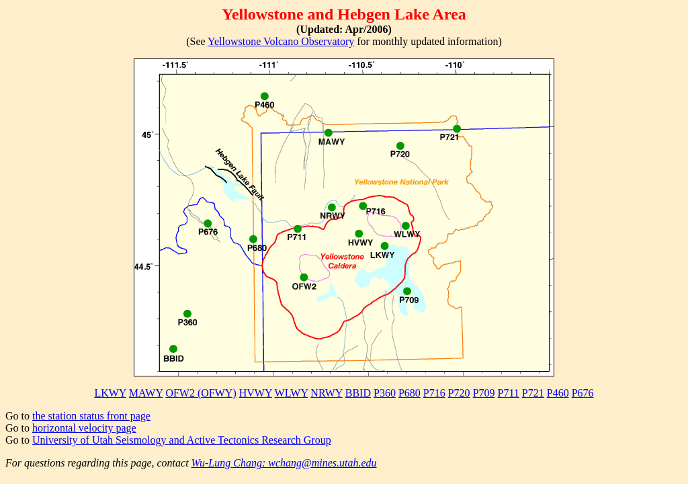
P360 (385, 393)
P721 (533, 393)
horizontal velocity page (84, 428)
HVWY (255, 393)
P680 (409, 393)
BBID (358, 393)
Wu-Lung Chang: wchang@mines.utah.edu (284, 463)
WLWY (291, 393)
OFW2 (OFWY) (200, 393)
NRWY (326, 393)
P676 (583, 393)
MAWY (146, 393)
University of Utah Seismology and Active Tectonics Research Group (181, 440)
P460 (558, 393)
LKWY (110, 393)
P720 (459, 393)
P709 (484, 393)
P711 (508, 393)
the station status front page (91, 415)
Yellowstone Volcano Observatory (281, 41)
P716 (434, 393)
